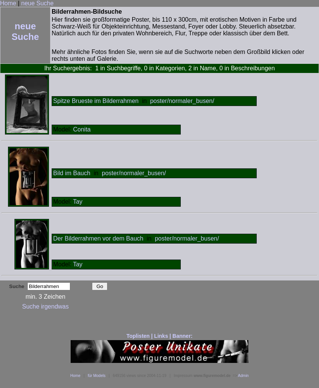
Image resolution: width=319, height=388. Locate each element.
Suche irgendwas (45, 306)
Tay (77, 201)
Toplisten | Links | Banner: (159, 336)
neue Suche (37, 3)
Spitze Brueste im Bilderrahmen (96, 101)
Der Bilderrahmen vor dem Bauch (98, 238)
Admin (243, 376)
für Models (97, 376)
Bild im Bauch (71, 173)
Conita (81, 129)
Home (8, 3)
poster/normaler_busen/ (182, 101)
